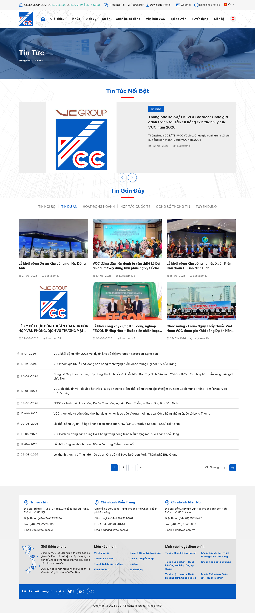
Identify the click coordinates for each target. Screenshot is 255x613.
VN (228, 4)
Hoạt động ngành (99, 207)
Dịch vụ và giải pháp (142, 558)
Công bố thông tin (173, 207)
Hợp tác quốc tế (135, 207)
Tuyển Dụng (206, 207)
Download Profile (158, 5)
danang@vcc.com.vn (116, 530)
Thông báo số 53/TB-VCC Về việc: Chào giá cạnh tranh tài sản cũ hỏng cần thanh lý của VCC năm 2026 (188, 122)
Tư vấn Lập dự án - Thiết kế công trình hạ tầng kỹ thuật (179, 565)
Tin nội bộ (47, 207)
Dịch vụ (91, 18)
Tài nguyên (178, 18)
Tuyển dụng (200, 18)
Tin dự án (69, 207)
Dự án (106, 18)
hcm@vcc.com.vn (184, 530)
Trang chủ (24, 60)
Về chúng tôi (101, 553)
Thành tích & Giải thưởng (108, 564)
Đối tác (134, 564)
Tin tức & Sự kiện (104, 558)
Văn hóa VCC (155, 18)
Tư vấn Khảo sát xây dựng (216, 561)
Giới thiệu (57, 18)
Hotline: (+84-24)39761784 (124, 5)
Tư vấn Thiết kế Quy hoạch (180, 553)
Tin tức (75, 18)
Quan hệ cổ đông (128, 18)
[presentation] (122, 178)
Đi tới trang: (212, 467)
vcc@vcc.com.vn (42, 530)
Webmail (183, 5)
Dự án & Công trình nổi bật (145, 553)
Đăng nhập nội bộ (207, 5)
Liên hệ (219, 18)
